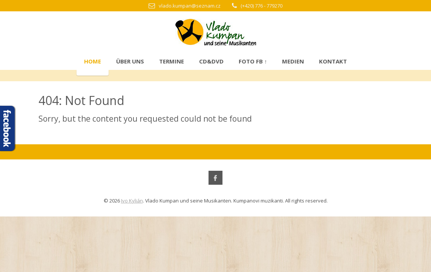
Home (92, 61)
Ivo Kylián (132, 200)
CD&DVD (211, 61)
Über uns (130, 61)
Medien (293, 61)
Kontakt (333, 61)
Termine (171, 61)
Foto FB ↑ (253, 61)
